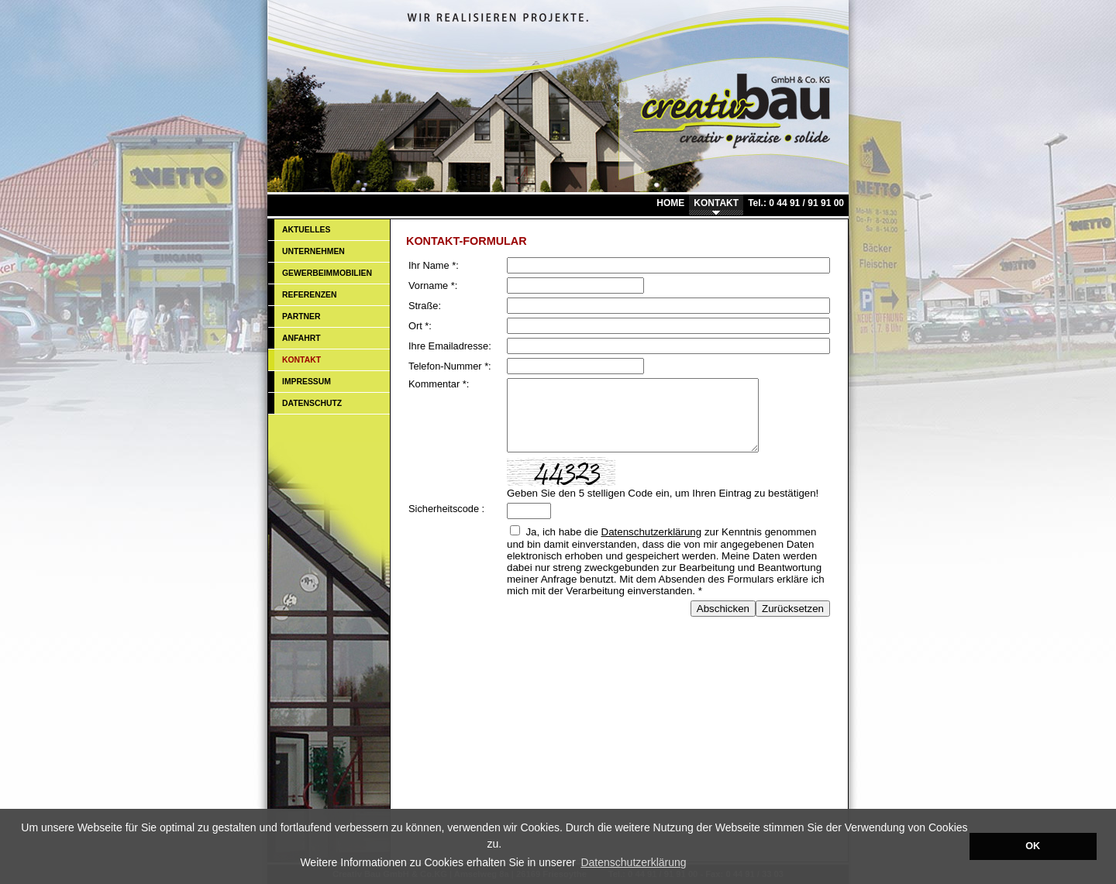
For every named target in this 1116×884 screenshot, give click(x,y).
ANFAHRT (301, 338)
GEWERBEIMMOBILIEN (327, 273)
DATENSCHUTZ (312, 403)
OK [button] (1032, 846)
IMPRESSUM (306, 381)
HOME (670, 203)
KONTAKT (716, 203)
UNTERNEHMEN (313, 251)
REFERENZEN (309, 295)
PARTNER (301, 316)
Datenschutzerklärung (651, 546)
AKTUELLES (306, 229)
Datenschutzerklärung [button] (633, 862)
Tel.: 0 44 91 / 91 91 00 (796, 203)
